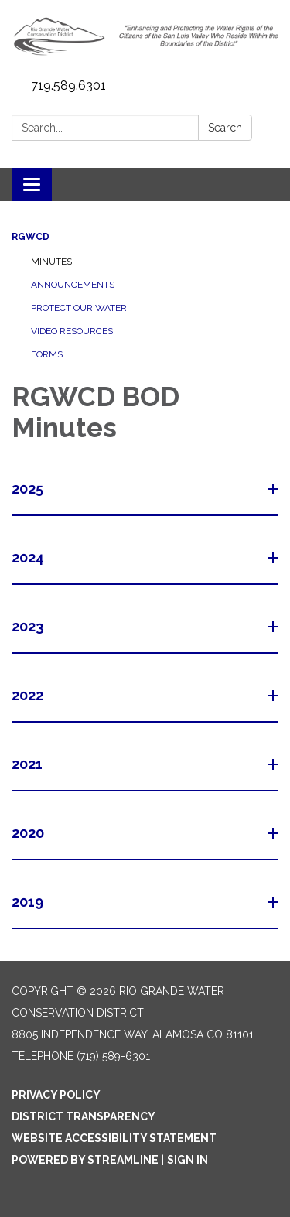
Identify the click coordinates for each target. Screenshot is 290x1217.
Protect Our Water (79, 308)
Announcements (72, 284)
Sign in (187, 1160)
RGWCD (30, 236)
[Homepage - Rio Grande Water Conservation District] (145, 36)
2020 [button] (29, 833)
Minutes (51, 261)
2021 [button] (29, 764)
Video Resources (72, 331)
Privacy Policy (56, 1095)
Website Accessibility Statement (114, 1138)
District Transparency (83, 1116)
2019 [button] (29, 902)
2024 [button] (29, 557)
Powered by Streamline (85, 1160)
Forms (47, 354)
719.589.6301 (68, 85)
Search (225, 127)
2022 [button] (29, 695)
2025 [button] (29, 488)
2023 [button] (29, 626)
